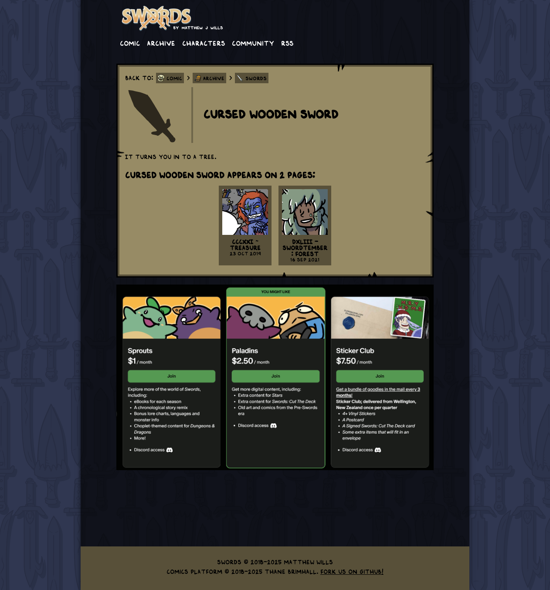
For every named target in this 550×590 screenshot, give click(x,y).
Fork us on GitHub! (352, 571)
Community (253, 42)
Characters (203, 42)
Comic (130, 42)
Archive (161, 42)
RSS (287, 42)
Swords (256, 78)
